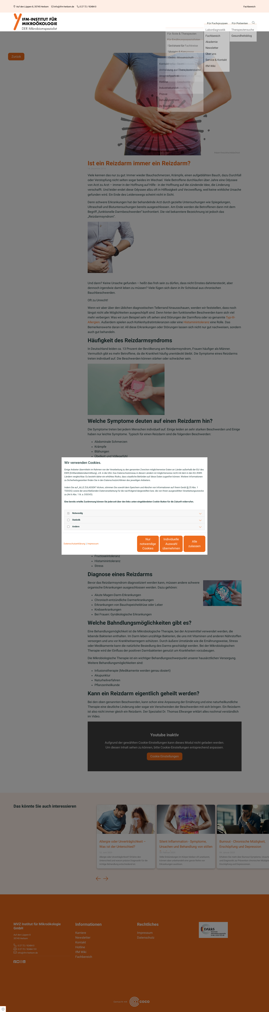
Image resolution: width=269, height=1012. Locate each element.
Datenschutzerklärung (74, 543)
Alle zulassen (189, 544)
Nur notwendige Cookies (124, 544)
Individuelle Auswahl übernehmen (157, 544)
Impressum (92, 543)
